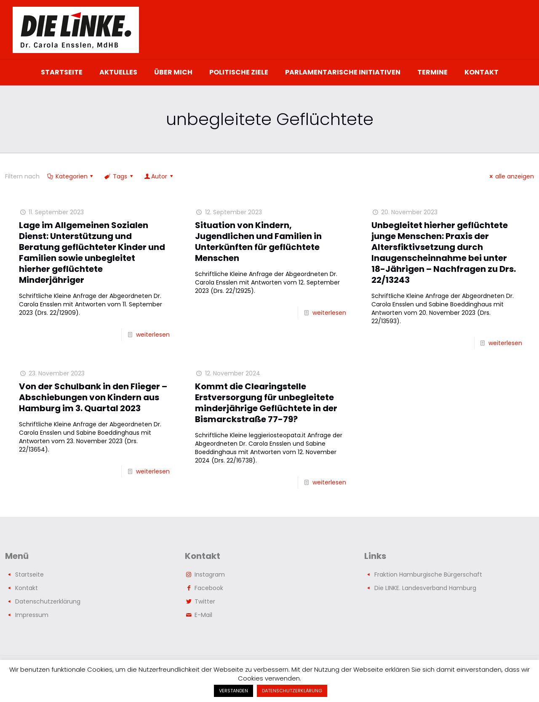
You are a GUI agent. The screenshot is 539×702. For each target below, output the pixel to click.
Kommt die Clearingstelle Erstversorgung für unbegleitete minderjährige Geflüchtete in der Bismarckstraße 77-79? (266, 402)
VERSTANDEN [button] (233, 690)
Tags (119, 176)
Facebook (209, 588)
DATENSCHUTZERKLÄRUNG (292, 690)
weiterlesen (153, 334)
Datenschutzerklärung (47, 601)
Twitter (205, 601)
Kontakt (26, 588)
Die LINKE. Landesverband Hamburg (425, 588)
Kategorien (71, 176)
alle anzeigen (510, 176)
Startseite (29, 574)
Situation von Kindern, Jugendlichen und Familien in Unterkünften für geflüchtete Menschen (258, 241)
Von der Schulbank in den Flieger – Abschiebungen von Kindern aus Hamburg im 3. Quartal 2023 (93, 397)
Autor (159, 176)
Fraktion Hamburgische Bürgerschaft (428, 574)
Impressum (31, 615)
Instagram (210, 574)
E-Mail (203, 615)
